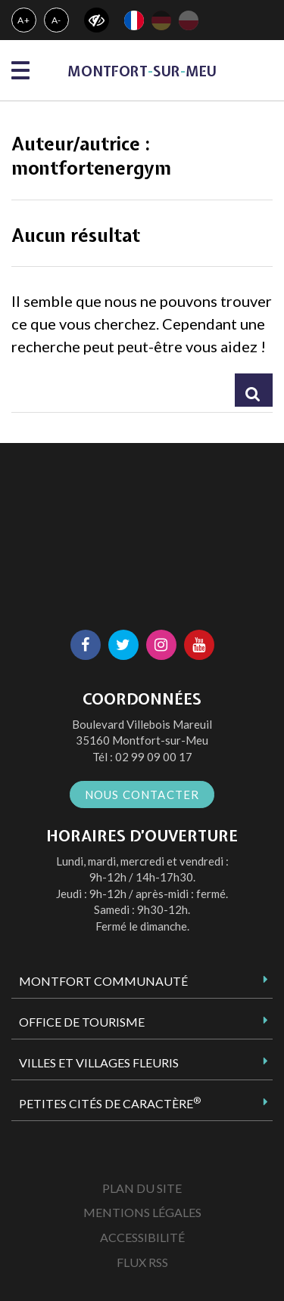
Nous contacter (142, 794)
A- (56, 20)
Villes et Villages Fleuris (99, 1062)
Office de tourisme (82, 1021)
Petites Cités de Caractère (110, 1102)
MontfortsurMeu (142, 71)
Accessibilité (142, 1237)
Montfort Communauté (103, 981)
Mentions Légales (142, 1212)
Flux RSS (142, 1262)
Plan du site (142, 1188)
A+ (23, 20)
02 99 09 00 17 (153, 757)
